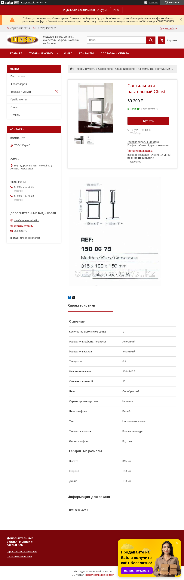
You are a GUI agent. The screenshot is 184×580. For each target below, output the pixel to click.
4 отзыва (153, 2)
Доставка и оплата (114, 53)
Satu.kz (108, 571)
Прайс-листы (19, 99)
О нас (68, 53)
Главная (16, 53)
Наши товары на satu (19, 556)
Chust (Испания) (125, 68)
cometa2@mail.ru (23, 225)
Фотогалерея (19, 84)
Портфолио (18, 76)
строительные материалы (22, 551)
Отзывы (15, 114)
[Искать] (150, 40)
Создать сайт (28, 2)
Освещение (105, 68)
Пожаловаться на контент (100, 575)
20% (116, 10)
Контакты (86, 53)
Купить (148, 120)
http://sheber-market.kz (26, 220)
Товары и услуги (41, 53)
